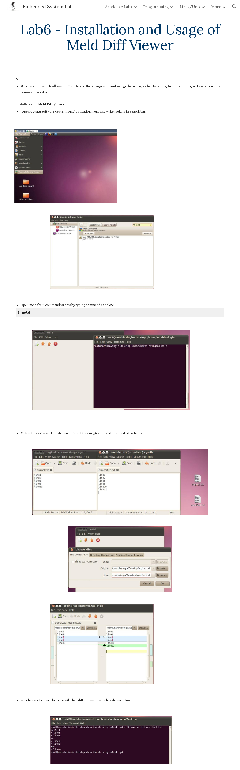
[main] (120, 37)
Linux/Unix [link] (190, 6)
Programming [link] (156, 6)
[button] (234, 6)
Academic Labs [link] (118, 6)
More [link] (216, 6)
